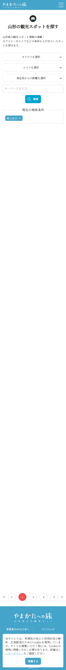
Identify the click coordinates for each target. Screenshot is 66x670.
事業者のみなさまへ (17, 629)
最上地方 (14, 118)
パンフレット (48, 629)
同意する (33, 661)
